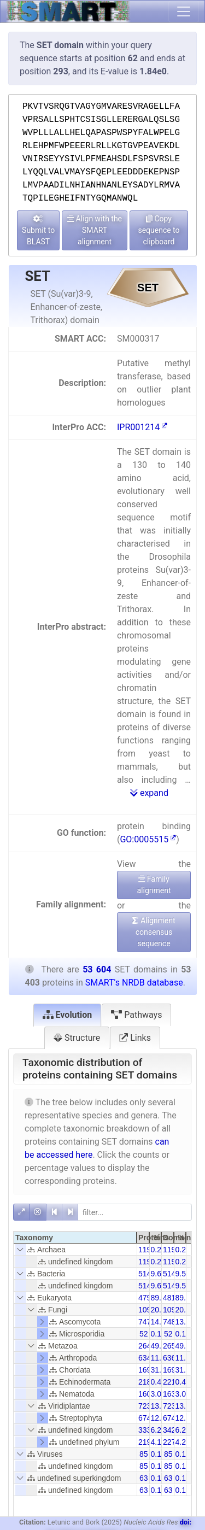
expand (149, 793)
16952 (149, 1369)
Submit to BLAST (38, 230)
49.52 (160, 1345)
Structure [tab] (77, 1038)
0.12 (158, 1478)
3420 (171, 1430)
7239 (171, 1406)
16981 (173, 1369)
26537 (173, 1345)
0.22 (158, 1249)
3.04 (182, 1394)
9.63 (158, 1273)
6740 (146, 1418)
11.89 (160, 1357)
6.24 (158, 1430)
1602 (146, 1394)
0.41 (158, 1381)
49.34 (185, 1345)
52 (143, 1333)
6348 (146, 1357)
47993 (149, 1297)
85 (143, 1454)
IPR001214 (142, 427)
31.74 (160, 1369)
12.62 (160, 1418)
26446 (149, 1345)
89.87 (160, 1297)
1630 (171, 1394)
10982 (149, 1309)
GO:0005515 (148, 839)
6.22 (182, 1430)
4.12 (158, 1442)
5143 (146, 1273)
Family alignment (154, 885)
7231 (146, 1406)
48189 (173, 1297)
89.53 (185, 1297)
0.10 (158, 1333)
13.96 (185, 1321)
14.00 (160, 1321)
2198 (146, 1442)
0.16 (158, 1454)
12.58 (185, 1418)
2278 (171, 1442)
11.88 (185, 1357)
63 (143, 1478)
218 (144, 1381)
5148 (171, 1273)
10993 (173, 1309)
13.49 (185, 1406)
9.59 (182, 1273)
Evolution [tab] (67, 1015)
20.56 (160, 1309)
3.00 (158, 1394)
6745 (171, 1418)
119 (144, 1249)
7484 (171, 1321)
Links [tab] (135, 1038)
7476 (146, 1321)
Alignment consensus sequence (153, 932)
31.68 (185, 1369)
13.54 (160, 1406)
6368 (171, 1357)
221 (169, 1381)
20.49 (185, 1309)
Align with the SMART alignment (94, 230)
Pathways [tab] (136, 1015)
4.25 (182, 1442)
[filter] (135, 1212)
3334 (146, 1430)
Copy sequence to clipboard (158, 230)
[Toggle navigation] (183, 11)
